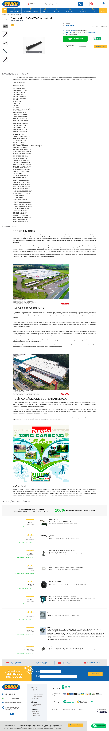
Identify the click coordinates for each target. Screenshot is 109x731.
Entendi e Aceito (75, 725)
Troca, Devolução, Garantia (36, 705)
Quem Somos (36, 689)
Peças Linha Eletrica (16, 14)
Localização (35, 692)
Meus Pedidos (36, 711)
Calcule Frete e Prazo (69, 46)
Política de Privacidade (54, 728)
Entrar (32, 4)
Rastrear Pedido (36, 715)
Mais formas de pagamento (99, 26)
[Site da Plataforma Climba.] (102, 711)
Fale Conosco (36, 698)
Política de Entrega (37, 696)
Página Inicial (5, 14)
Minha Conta (36, 713)
